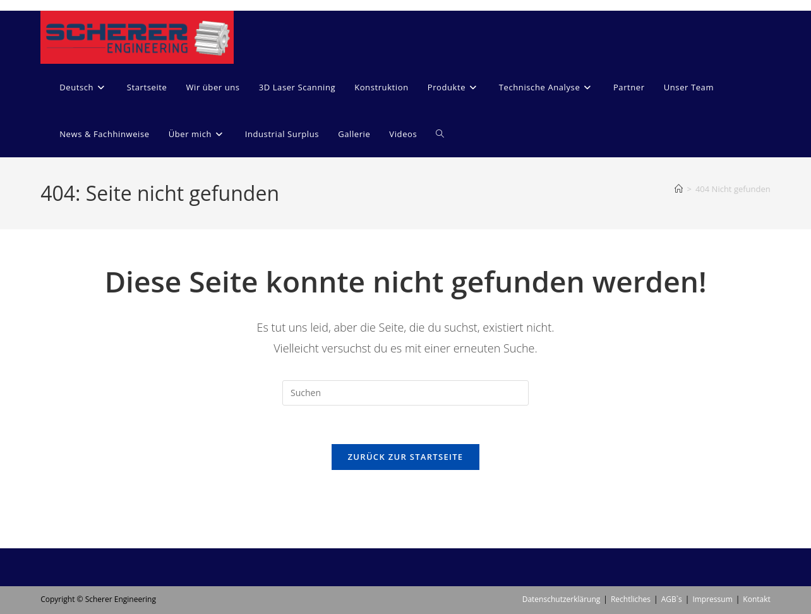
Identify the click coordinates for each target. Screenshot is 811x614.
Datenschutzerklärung (561, 553)
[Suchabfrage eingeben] (405, 393)
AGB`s (671, 553)
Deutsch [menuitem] (312, 581)
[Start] (679, 189)
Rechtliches (631, 553)
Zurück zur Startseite (406, 456)
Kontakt (756, 553)
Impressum (712, 553)
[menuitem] (83, 87)
